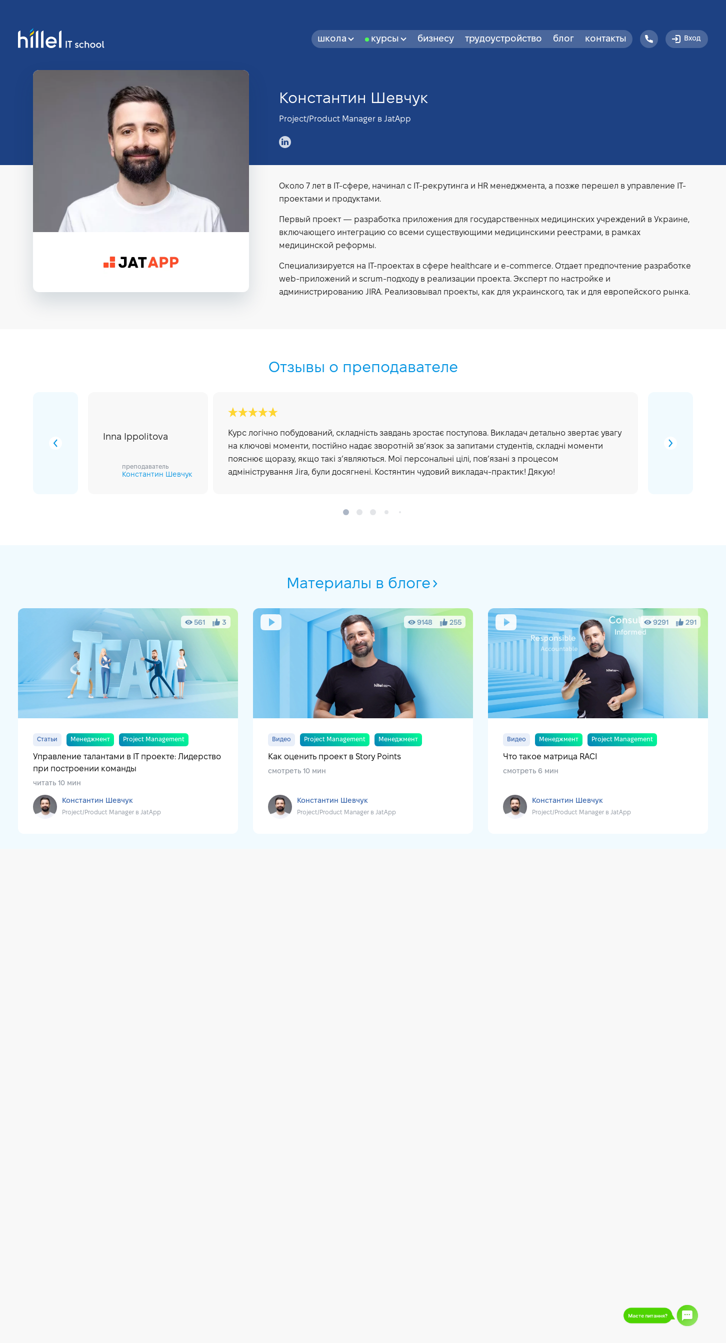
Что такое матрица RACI (598, 721)
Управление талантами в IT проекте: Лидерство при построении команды (128, 721)
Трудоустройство (503, 39)
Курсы (388, 39)
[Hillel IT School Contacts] (649, 39)
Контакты (605, 39)
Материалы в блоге (363, 584)
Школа (336, 39)
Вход (685, 39)
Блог (563, 39)
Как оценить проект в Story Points (363, 721)
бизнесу (436, 39)
